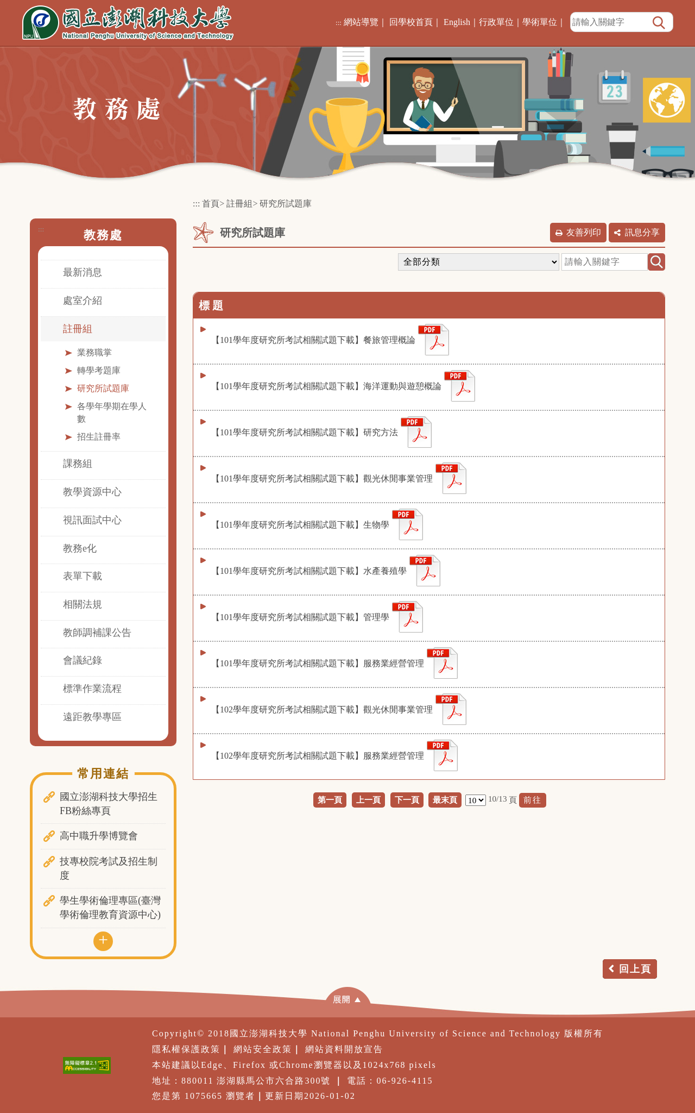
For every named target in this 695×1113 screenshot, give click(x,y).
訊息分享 (642, 232)
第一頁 (330, 799)
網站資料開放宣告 (344, 1049)
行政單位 (496, 22)
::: (339, 22)
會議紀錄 (82, 660)
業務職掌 (94, 352)
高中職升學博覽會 (99, 835)
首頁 (210, 203)
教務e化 (80, 548)
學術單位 (539, 22)
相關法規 (82, 604)
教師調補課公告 (97, 632)
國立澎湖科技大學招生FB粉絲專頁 (108, 803)
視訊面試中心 (92, 520)
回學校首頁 (411, 22)
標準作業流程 (92, 688)
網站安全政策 (262, 1049)
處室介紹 (82, 300)
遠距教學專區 (92, 716)
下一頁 (407, 799)
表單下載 (82, 576)
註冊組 (77, 328)
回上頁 (635, 969)
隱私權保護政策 (186, 1049)
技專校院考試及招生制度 (108, 868)
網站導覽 (361, 22)
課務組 (77, 463)
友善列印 (583, 232)
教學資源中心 (92, 491)
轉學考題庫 (99, 370)
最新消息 (82, 272)
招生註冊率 (99, 436)
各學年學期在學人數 (112, 412)
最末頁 (445, 799)
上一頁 (368, 799)
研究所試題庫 (103, 388)
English (457, 22)
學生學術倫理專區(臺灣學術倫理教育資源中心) (110, 907)
